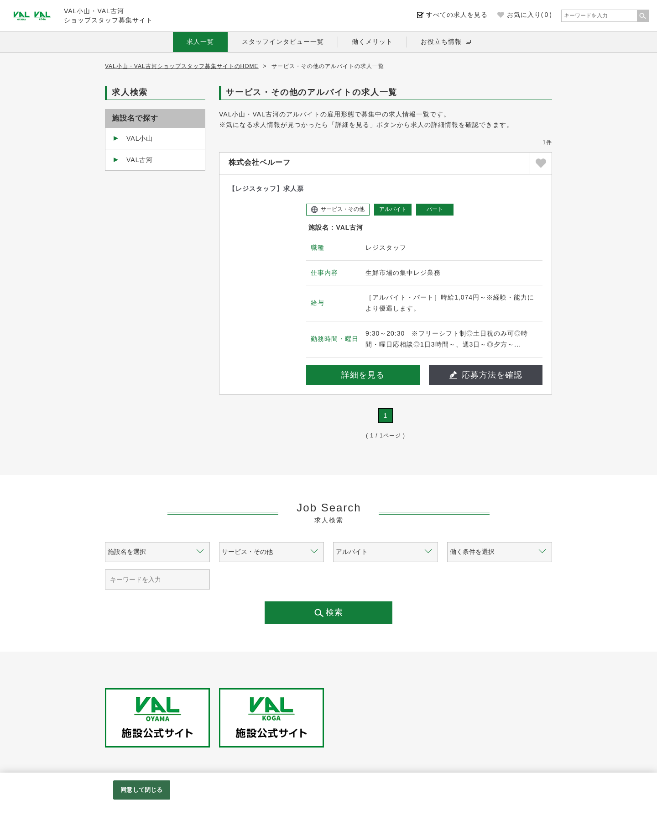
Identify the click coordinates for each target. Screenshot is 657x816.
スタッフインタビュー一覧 (283, 41)
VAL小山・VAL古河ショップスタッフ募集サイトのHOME (182, 66)
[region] (328, 794)
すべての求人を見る (457, 14)
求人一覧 (200, 41)
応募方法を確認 (485, 374)
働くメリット (372, 41)
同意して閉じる (141, 789)
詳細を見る (363, 374)
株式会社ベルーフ (260, 162)
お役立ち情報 (441, 41)
